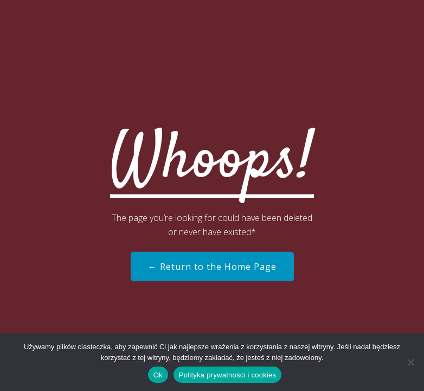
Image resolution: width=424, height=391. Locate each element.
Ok (158, 375)
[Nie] (410, 362)
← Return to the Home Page (212, 267)
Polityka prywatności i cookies (227, 375)
